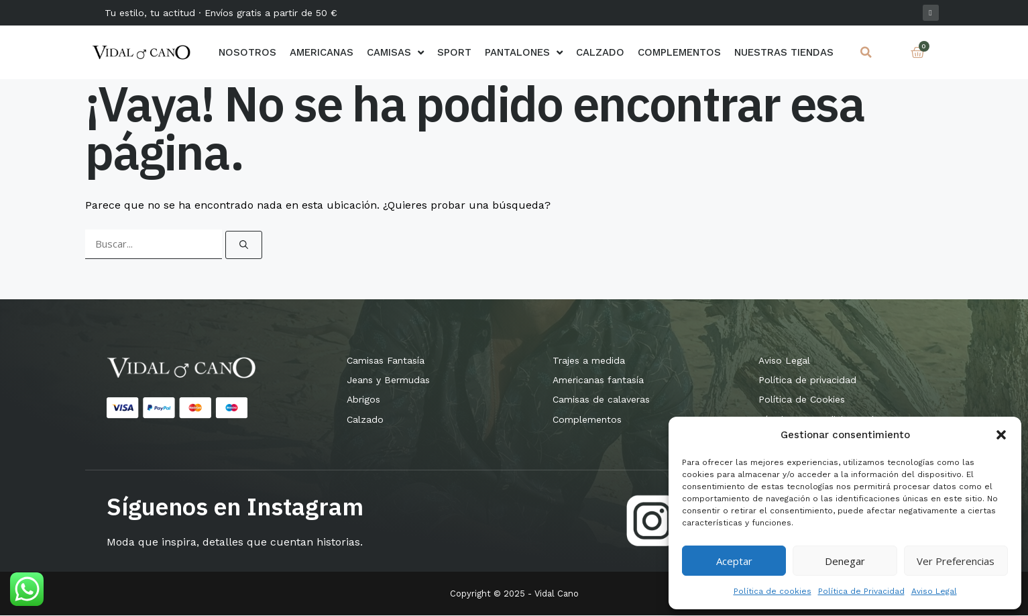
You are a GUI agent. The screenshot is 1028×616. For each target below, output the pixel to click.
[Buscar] (243, 245)
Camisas (395, 52)
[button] (1001, 435)
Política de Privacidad (861, 591)
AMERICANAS (321, 52)
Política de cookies (772, 591)
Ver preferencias (955, 561)
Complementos (679, 52)
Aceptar (734, 561)
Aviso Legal (934, 591)
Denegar (845, 561)
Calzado (600, 52)
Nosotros (247, 52)
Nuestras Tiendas (784, 52)
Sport (454, 52)
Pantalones (524, 52)
